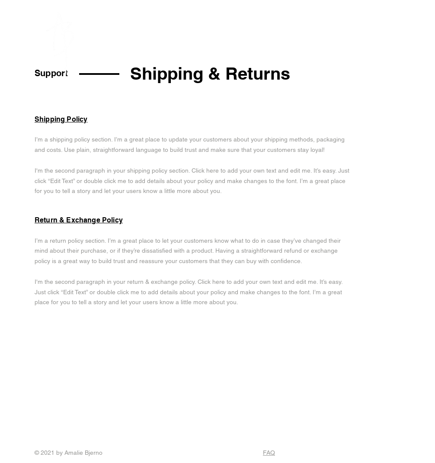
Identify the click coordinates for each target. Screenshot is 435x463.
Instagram (66, 418)
